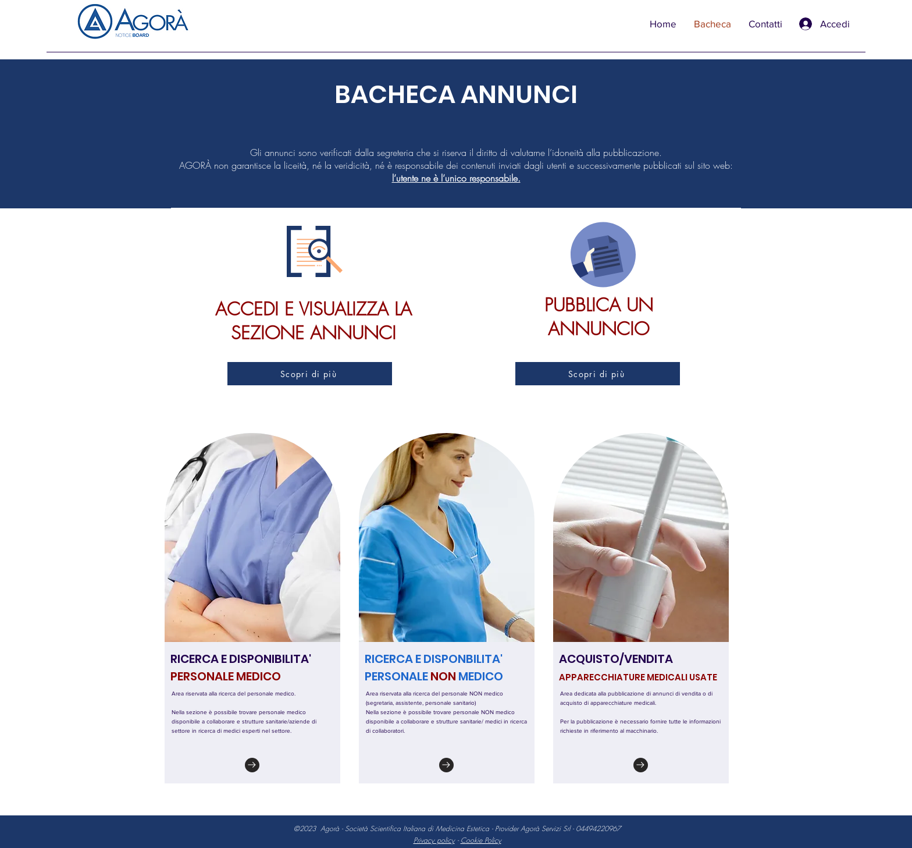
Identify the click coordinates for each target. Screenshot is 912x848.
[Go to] (252, 765)
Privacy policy (434, 840)
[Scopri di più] (309, 373)
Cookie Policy (481, 840)
